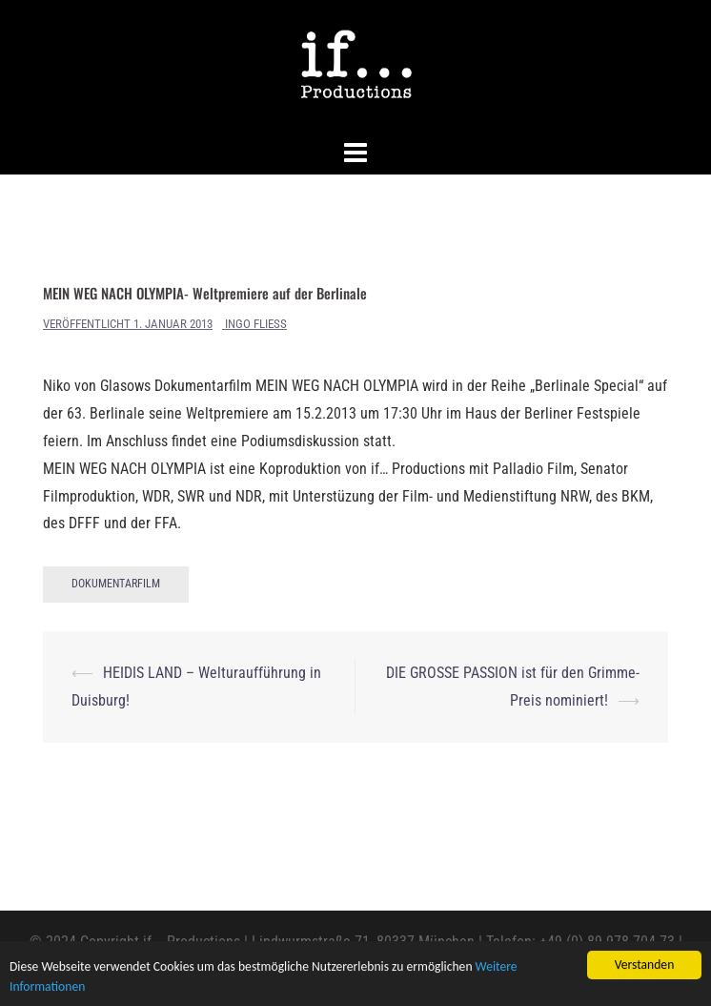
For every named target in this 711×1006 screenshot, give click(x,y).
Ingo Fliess (256, 324)
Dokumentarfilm (115, 583)
